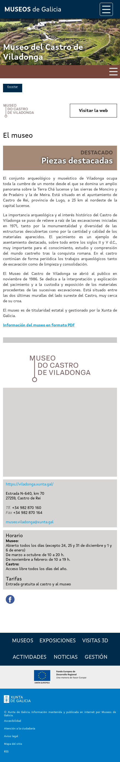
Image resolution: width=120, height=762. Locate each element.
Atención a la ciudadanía (19, 728)
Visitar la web (93, 111)
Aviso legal (11, 736)
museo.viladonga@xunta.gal (29, 522)
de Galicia (32, 10)
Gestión (96, 657)
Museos (22, 641)
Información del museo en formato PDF (39, 325)
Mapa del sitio (13, 744)
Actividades (29, 657)
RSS (6, 751)
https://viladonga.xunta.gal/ (29, 484)
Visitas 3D (95, 641)
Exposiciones (57, 641)
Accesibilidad (12, 721)
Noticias (66, 657)
